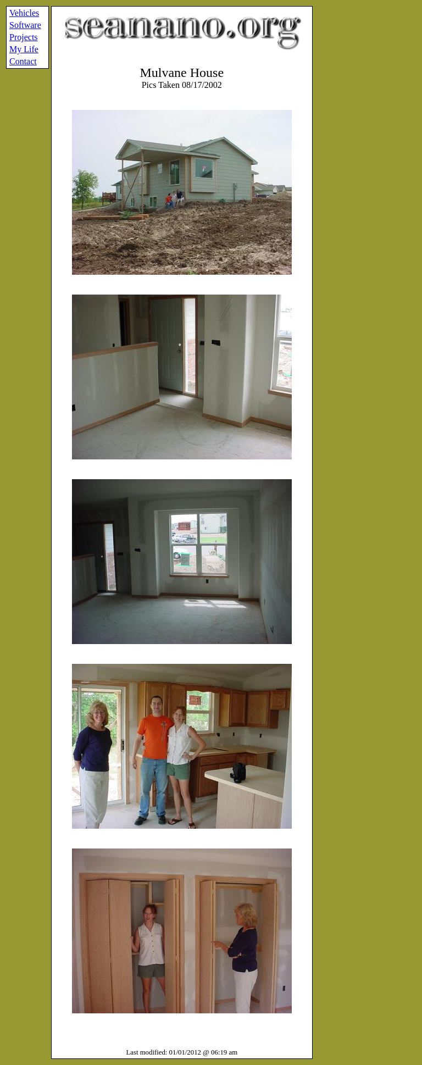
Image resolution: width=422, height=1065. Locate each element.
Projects (23, 37)
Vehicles (24, 13)
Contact (23, 61)
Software (25, 25)
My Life (23, 49)
